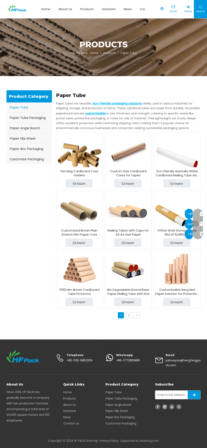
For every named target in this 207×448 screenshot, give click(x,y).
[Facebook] (157, 406)
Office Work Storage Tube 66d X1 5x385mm (177, 232)
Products (86, 9)
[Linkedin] (164, 406)
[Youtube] (171, 406)
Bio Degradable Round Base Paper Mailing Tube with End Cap (128, 292)
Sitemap (92, 441)
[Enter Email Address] (170, 395)
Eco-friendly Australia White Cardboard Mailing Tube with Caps (177, 173)
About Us (64, 9)
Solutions (108, 9)
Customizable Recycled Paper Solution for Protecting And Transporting (177, 292)
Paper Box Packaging (26, 148)
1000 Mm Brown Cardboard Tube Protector (79, 292)
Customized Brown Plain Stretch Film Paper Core (79, 232)
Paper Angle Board (25, 128)
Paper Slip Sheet (23, 138)
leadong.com (149, 441)
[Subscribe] (194, 394)
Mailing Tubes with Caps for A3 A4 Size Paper (128, 232)
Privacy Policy (109, 441)
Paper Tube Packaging (28, 117)
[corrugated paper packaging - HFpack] (23, 356)
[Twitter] (179, 406)
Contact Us (71, 423)
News (127, 9)
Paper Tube (19, 107)
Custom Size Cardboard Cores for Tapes (128, 173)
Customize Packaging (27, 159)
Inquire (79, 183)
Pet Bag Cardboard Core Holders (79, 173)
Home (45, 9)
